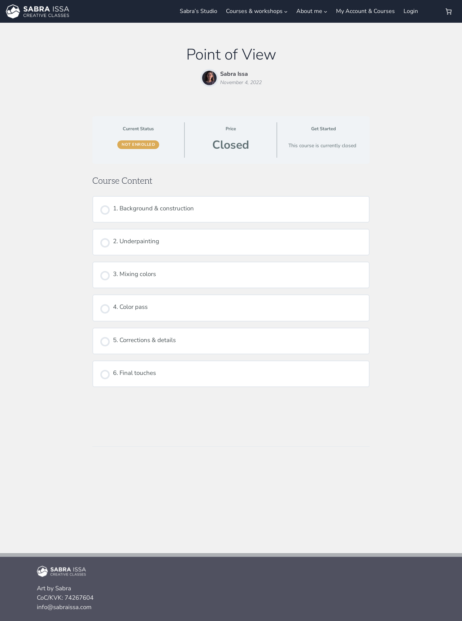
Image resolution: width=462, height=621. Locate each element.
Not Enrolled (138, 144)
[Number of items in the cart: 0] (449, 11)
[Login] (431, 11)
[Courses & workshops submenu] (286, 11)
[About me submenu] (325, 11)
